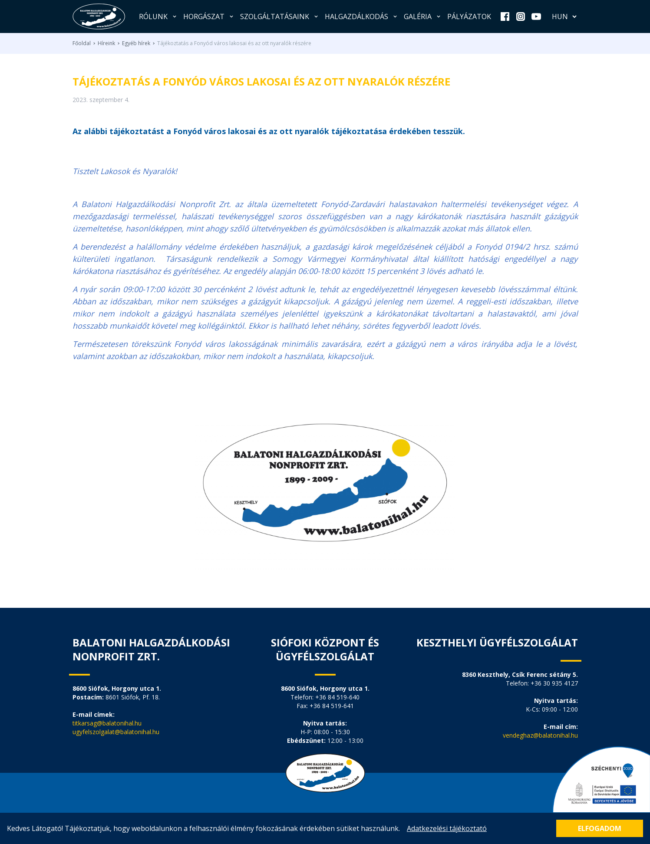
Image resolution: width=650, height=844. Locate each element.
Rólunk (158, 16)
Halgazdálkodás (362, 16)
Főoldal (82, 43)
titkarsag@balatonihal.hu (107, 723)
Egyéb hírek (136, 43)
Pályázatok (469, 16)
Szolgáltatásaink (280, 16)
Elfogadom (599, 828)
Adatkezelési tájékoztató (447, 828)
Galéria (423, 16)
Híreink (106, 43)
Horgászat (209, 16)
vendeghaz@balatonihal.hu (540, 735)
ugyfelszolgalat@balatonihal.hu (116, 732)
